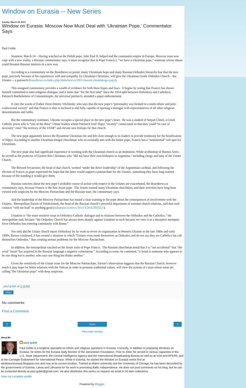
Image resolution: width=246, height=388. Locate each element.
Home (92, 324)
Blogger (99, 384)
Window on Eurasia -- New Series (51, 11)
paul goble (30, 342)
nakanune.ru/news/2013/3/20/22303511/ (79, 207)
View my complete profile (16, 376)
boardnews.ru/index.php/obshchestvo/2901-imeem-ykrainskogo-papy (72, 80)
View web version (92, 331)
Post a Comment (15, 311)
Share (8, 292)
